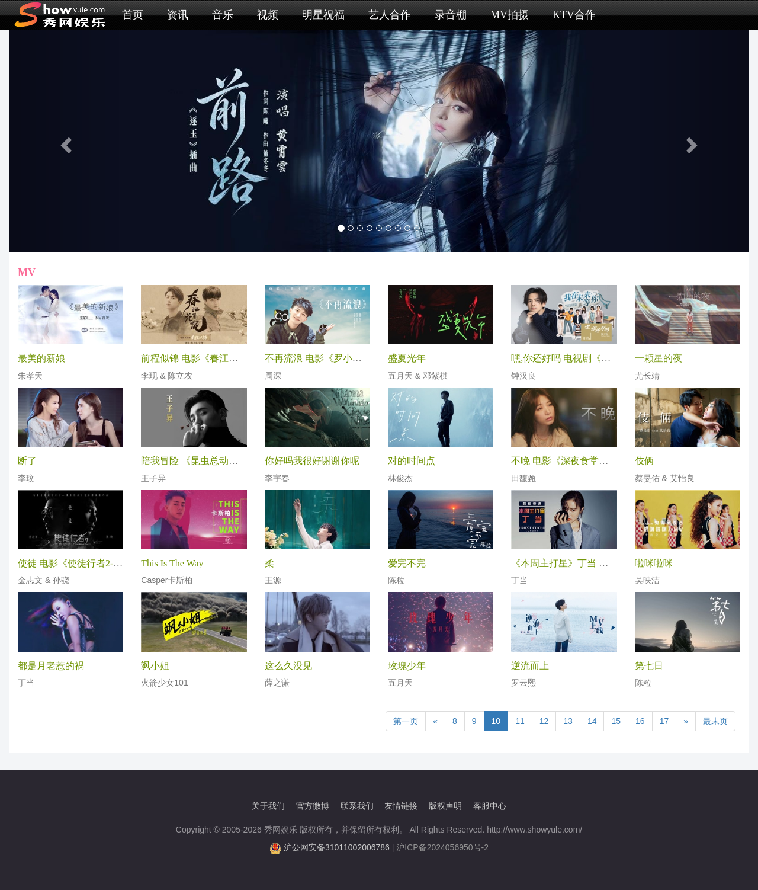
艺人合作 (389, 15)
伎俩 (644, 461)
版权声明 (445, 806)
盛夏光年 (407, 358)
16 (640, 721)
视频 (267, 15)
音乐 (222, 15)
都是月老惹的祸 (51, 666)
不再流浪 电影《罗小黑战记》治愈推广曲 (351, 358)
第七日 (649, 666)
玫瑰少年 (407, 666)
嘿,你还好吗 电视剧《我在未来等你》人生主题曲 (613, 358)
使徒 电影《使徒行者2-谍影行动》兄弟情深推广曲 (122, 563)
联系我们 (357, 806)
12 (544, 721)
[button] (64, 141)
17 (664, 721)
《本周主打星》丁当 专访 (564, 563)
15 (616, 721)
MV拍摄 (509, 15)
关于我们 (268, 806)
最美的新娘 (41, 358)
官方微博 (312, 806)
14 (592, 721)
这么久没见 (288, 666)
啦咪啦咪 (654, 563)
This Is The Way (172, 563)
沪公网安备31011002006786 (337, 847)
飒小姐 (155, 666)
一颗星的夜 (658, 358)
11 (520, 721)
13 (568, 721)
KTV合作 (574, 15)
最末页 (715, 721)
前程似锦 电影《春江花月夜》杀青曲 (218, 358)
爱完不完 (407, 563)
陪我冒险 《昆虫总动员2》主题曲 (211, 461)
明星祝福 (323, 15)
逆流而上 (530, 666)
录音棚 (451, 15)
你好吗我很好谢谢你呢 (312, 461)
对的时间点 (411, 461)
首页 (132, 15)
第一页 (405, 721)
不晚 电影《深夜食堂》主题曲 (574, 461)
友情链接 (400, 806)
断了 (27, 461)
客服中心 (489, 806)
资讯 (177, 15)
